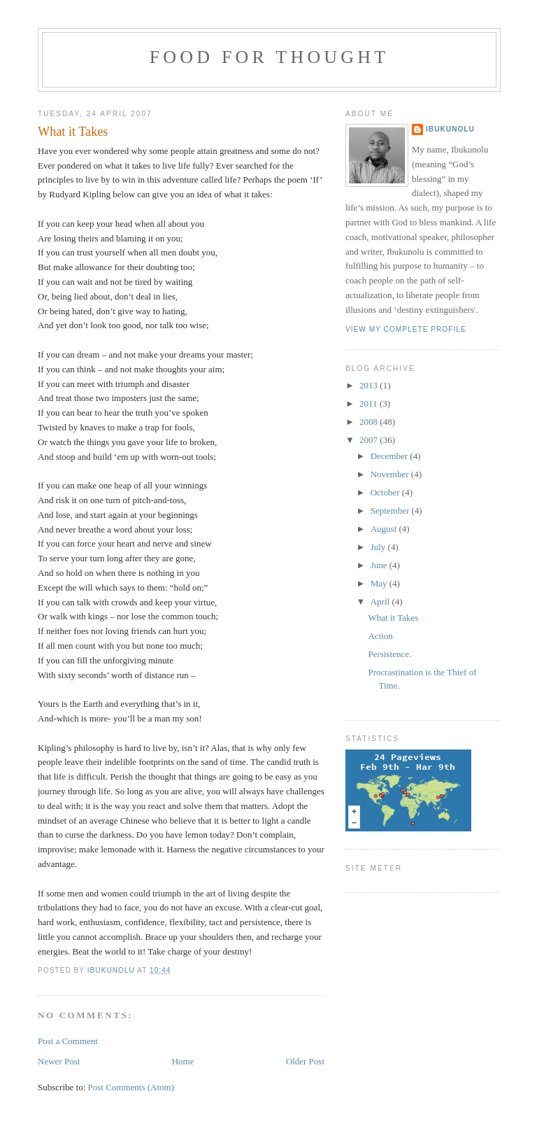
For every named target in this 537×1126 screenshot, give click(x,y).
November (391, 474)
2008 (369, 421)
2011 (369, 403)
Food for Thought (269, 57)
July (379, 547)
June (380, 565)
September (391, 510)
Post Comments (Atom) (131, 1087)
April (381, 601)
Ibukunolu (450, 129)
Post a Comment (68, 1041)
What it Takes (393, 617)
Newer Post (59, 1061)
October (386, 492)
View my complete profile (405, 329)
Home (183, 1061)
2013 (369, 385)
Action (380, 636)
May (380, 583)
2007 (369, 440)
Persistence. (389, 654)
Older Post (305, 1061)
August (385, 528)
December (390, 456)
